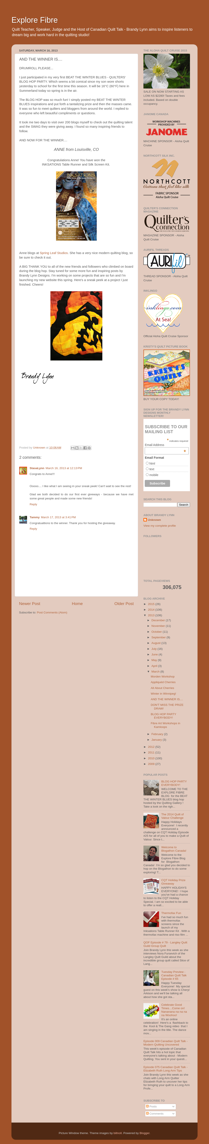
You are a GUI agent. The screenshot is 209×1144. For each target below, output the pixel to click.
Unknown (154, 519)
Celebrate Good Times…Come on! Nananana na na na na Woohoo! (174, 1010)
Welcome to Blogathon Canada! (173, 849)
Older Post (124, 603)
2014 (151, 609)
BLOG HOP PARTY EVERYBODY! (163, 716)
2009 (151, 764)
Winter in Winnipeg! (163, 693)
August (156, 643)
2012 (151, 746)
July (154, 648)
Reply (33, 504)
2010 (151, 758)
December (158, 620)
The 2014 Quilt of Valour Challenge (172, 816)
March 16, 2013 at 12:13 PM (64, 468)
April (154, 666)
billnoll (118, 1133)
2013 (151, 615)
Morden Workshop (163, 676)
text (151, 469)
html (152, 463)
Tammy (35, 517)
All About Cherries (162, 688)
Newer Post (29, 603)
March (155, 671)
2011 (151, 752)
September (159, 637)
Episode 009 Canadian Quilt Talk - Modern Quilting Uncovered (165, 1042)
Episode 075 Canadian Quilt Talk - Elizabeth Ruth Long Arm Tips (165, 1068)
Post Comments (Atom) (52, 612)
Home (77, 603)
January (157, 739)
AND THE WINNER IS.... (167, 699)
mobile (153, 475)
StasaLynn (37, 468)
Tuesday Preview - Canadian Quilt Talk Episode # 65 (173, 975)
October (157, 631)
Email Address (165, 445)
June (155, 654)
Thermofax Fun (171, 913)
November (158, 626)
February (157, 734)
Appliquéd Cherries (163, 682)
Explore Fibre (34, 20)
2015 (151, 604)
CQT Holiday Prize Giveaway (173, 882)
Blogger (145, 1133)
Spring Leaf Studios (54, 253)
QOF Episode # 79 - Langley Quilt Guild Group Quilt (165, 944)
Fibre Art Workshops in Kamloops (165, 725)
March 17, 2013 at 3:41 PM (58, 517)
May (154, 660)
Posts (151, 1106)
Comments (155, 1113)
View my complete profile (159, 525)
